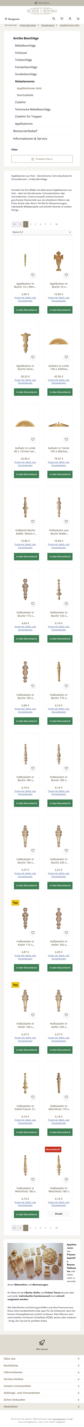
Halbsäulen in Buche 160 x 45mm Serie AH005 (25, 696)
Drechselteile (25, 95)
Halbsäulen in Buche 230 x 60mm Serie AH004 (58, 861)
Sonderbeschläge (26, 74)
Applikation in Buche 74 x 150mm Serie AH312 (59, 285)
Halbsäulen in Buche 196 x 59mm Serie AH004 (25, 861)
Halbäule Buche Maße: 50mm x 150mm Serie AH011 (25, 532)
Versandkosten (59, 1419)
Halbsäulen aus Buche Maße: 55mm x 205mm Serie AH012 (59, 532)
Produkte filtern (42, 158)
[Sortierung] (42, 232)
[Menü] (12, 19)
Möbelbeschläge (25, 45)
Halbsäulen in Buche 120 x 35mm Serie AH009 (58, 614)
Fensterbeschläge (26, 67)
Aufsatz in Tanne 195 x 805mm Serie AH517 (58, 449)
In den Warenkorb (26, 310)
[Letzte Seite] (57, 224)
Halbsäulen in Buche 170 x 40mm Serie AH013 (58, 696)
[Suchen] (54, 19)
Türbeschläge (23, 60)
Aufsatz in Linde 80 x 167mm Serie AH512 (25, 449)
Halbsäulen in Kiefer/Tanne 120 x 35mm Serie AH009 (25, 1107)
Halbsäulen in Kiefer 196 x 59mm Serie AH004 (25, 1025)
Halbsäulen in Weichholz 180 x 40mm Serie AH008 (25, 1190)
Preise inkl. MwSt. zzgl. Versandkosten (25, 299)
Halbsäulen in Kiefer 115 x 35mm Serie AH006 (25, 943)
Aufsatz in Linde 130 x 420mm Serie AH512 (59, 367)
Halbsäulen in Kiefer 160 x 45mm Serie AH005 (58, 943)
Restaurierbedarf (25, 131)
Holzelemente (25, 81)
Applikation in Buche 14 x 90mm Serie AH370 (25, 285)
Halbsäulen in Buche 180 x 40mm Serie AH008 (25, 778)
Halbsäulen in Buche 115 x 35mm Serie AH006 (25, 614)
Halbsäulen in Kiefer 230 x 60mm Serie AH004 (58, 1025)
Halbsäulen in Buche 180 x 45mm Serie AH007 (58, 778)
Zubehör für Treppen (28, 116)
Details (58, 1213)
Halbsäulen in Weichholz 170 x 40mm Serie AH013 (59, 1107)
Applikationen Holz (29, 88)
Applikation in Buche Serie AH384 (25, 367)
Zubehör (20, 102)
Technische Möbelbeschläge (33, 109)
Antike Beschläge (26, 38)
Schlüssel (21, 53)
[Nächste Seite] (51, 224)
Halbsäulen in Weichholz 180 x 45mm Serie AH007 (59, 1190)
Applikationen (24, 123)
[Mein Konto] (70, 19)
